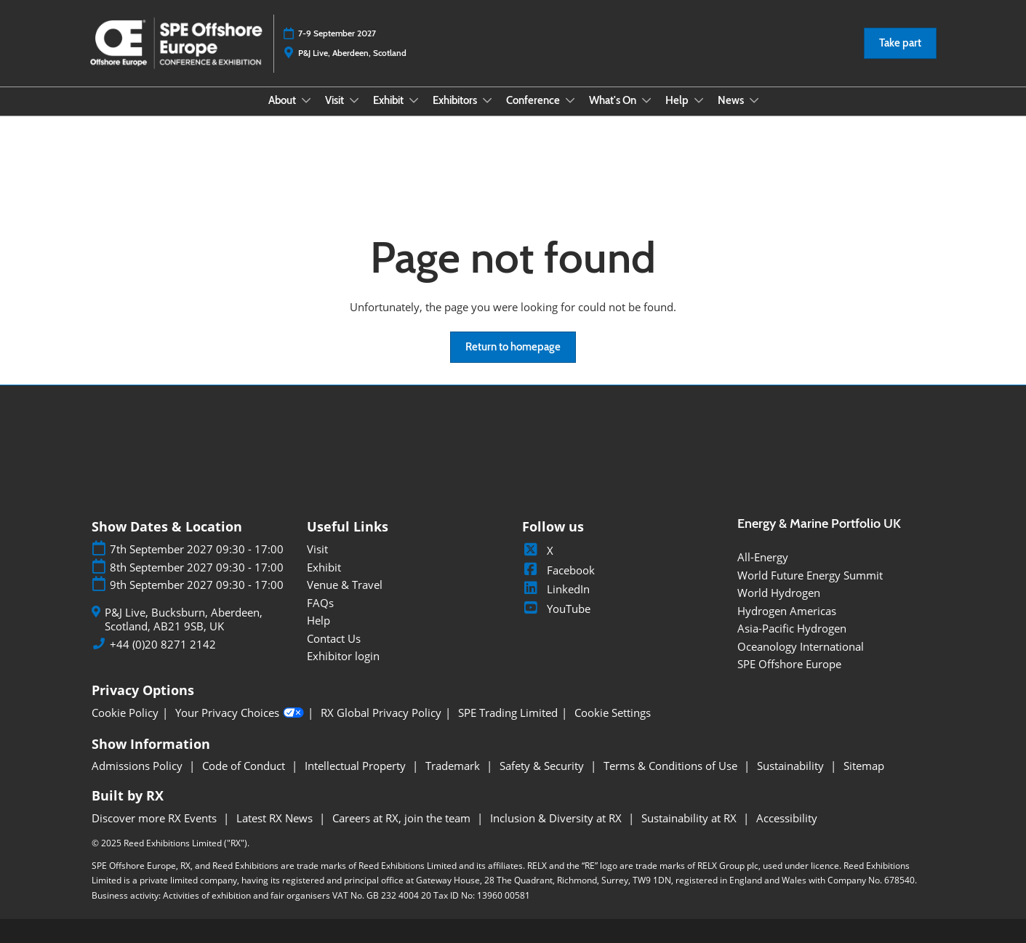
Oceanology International (800, 646)
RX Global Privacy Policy (381, 713)
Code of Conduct (245, 765)
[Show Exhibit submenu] (413, 100)
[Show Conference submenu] (570, 100)
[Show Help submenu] (698, 100)
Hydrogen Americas (786, 610)
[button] (900, 44)
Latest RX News (276, 818)
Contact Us (334, 638)
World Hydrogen (778, 592)
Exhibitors (456, 100)
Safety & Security (543, 765)
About (283, 100)
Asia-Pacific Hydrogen (791, 628)
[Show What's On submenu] (646, 100)
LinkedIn (556, 589)
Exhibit (389, 100)
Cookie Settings (612, 713)
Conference (534, 100)
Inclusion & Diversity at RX (557, 818)
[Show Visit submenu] (354, 100)
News (732, 100)
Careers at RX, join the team (402, 818)
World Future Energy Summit (810, 575)
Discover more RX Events (156, 818)
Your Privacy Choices (239, 713)
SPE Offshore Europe (789, 664)
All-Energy (762, 557)
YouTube (556, 608)
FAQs (320, 602)
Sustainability (792, 765)
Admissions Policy (138, 765)
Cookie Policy (125, 713)
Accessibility (786, 818)
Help (678, 100)
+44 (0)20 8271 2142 (163, 644)
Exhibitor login (343, 656)
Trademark (454, 765)
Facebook (558, 570)
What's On (613, 100)
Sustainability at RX (690, 818)
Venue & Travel (344, 584)
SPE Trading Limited (508, 713)
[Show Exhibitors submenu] (487, 100)
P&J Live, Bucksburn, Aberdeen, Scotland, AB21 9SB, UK (183, 620)
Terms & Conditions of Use (672, 765)
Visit (335, 100)
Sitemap (863, 765)
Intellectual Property (357, 765)
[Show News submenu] (754, 100)
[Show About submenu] (306, 100)
